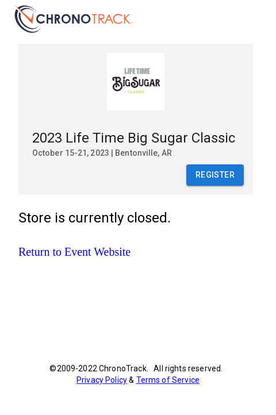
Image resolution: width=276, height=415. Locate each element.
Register (215, 175)
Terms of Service (168, 380)
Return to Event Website (74, 251)
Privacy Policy (101, 380)
